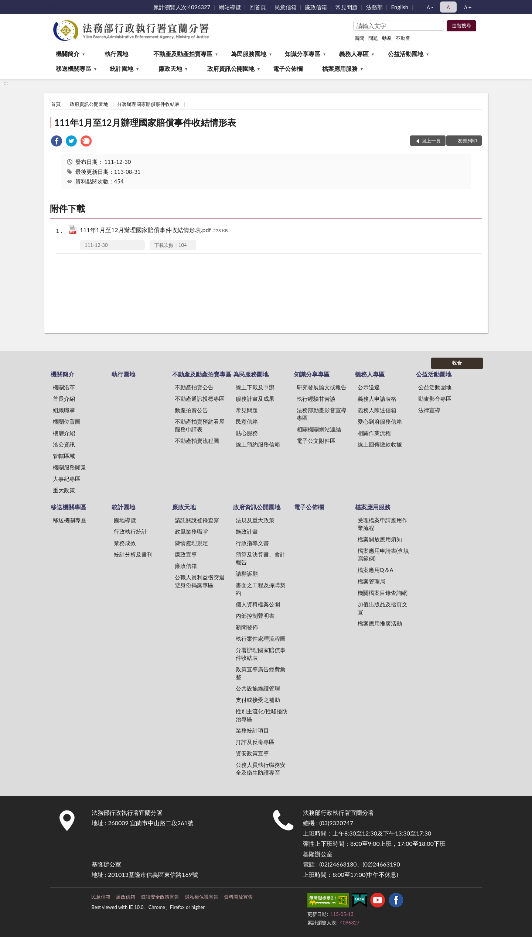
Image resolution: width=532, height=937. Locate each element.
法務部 (374, 7)
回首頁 (257, 7)
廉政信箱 (316, 7)
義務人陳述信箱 (377, 410)
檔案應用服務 (340, 68)
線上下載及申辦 (255, 387)
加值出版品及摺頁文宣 (382, 608)
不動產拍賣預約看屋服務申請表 (200, 425)
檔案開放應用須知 (380, 539)
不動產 (403, 38)
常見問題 (346, 7)
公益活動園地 (405, 53)
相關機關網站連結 (319, 429)
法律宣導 (429, 410)
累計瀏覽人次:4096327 (182, 7)
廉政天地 (170, 68)
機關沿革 (64, 387)
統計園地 (121, 68)
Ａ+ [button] (467, 7)
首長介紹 (64, 398)
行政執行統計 (130, 531)
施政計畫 (247, 531)
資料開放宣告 (238, 897)
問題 (373, 38)
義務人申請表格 (377, 398)
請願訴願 (247, 573)
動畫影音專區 (434, 398)
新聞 (359, 38)
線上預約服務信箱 (258, 444)
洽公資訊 (64, 444)
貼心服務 (247, 433)
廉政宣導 (186, 554)
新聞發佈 (247, 627)
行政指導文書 (252, 543)
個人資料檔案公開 (258, 604)
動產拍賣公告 (191, 410)
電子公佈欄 (288, 68)
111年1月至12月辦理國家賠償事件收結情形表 (145, 122)
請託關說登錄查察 (197, 520)
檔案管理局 (371, 581)
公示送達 (369, 387)
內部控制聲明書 (255, 615)
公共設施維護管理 (258, 688)
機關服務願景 (69, 467)
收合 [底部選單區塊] (457, 363)
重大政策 (64, 490)
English (400, 7)
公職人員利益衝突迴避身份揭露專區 (200, 581)
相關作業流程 (374, 433)
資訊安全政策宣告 (160, 897)
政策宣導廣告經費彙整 (261, 673)
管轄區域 (64, 455)
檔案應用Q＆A (375, 569)
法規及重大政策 (255, 520)
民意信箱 (285, 7)
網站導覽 (230, 7)
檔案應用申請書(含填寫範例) (383, 554)
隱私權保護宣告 (201, 897)
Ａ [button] (448, 7)
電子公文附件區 (316, 440)
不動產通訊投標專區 (200, 398)
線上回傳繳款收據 (380, 444)
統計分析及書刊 (133, 554)
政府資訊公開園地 (231, 68)
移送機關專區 (73, 68)
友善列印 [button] (467, 141)
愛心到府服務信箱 (380, 421)
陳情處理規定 (191, 543)
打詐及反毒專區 (255, 741)
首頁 (56, 104)
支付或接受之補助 (258, 699)
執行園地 (116, 53)
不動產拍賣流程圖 (197, 440)
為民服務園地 (248, 53)
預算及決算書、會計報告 (261, 558)
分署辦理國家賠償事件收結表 (148, 104)
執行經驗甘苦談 (316, 398)
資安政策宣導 (252, 753)
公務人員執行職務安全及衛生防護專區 (261, 768)
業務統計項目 (252, 730)
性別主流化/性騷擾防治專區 (262, 715)
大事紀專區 (67, 478)
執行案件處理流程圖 (261, 638)
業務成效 (125, 543)
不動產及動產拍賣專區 (182, 53)
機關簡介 (67, 53)
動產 (387, 38)
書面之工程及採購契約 (261, 589)
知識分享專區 (302, 53)
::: (50, 5)
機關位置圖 (67, 421)
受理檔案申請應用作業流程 (382, 524)
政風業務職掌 (191, 531)
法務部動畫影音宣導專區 (322, 414)
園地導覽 (125, 520)
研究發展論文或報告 (322, 387)
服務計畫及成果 (255, 398)
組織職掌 (64, 410)
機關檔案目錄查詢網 (382, 592)
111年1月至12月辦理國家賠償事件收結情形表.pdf (154, 230)
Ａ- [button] (429, 7)
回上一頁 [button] (431, 141)
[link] (56, 141)
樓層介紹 (64, 433)
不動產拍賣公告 (194, 387)
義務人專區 (354, 53)
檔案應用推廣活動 (380, 623)
